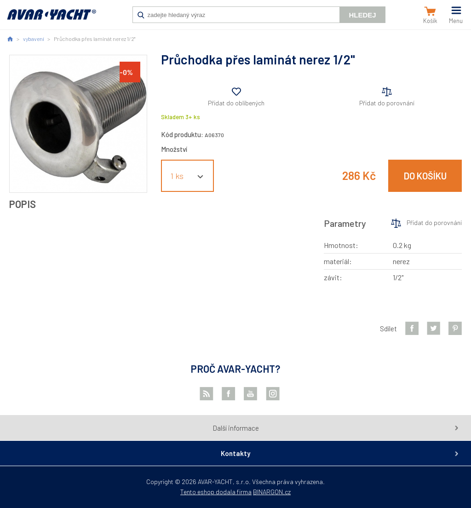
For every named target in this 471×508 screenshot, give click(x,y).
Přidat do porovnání (386, 103)
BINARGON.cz (272, 492)
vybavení (33, 38)
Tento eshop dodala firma (216, 492)
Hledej (362, 15)
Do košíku (425, 175)
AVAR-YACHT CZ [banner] (51, 19)
